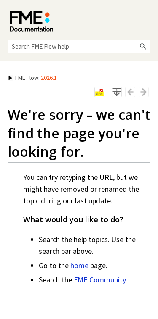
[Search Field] (79, 46)
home (79, 265)
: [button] (32, 78)
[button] (142, 46)
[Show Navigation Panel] (146, 19)
